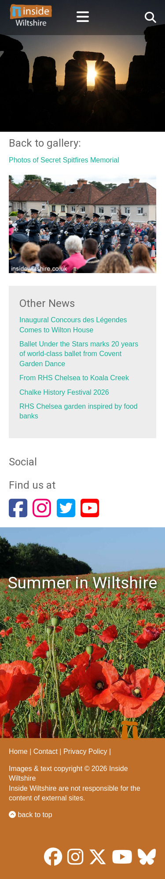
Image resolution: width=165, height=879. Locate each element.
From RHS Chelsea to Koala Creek (74, 378)
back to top (30, 814)
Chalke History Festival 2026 (64, 392)
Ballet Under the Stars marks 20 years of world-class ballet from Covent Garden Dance (78, 353)
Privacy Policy (85, 751)
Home (18, 751)
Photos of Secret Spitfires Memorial (64, 160)
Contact (45, 751)
